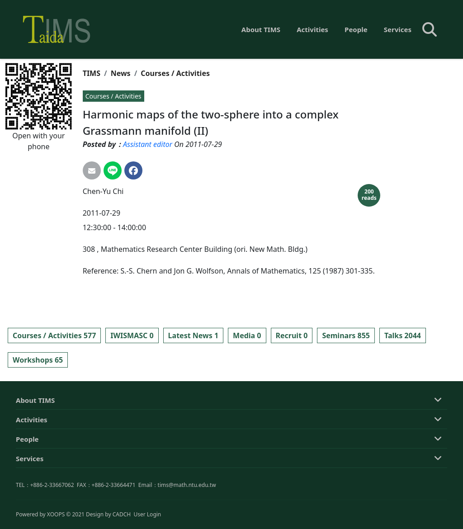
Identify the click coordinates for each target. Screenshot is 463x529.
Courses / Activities (175, 73)
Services (397, 29)
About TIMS (260, 29)
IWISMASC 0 (131, 335)
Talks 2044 (402, 335)
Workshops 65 (38, 360)
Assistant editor (147, 144)
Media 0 (247, 335)
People (356, 29)
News (121, 73)
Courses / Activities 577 (54, 335)
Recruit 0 (292, 335)
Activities (312, 29)
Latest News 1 (193, 335)
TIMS (91, 73)
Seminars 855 (346, 335)
